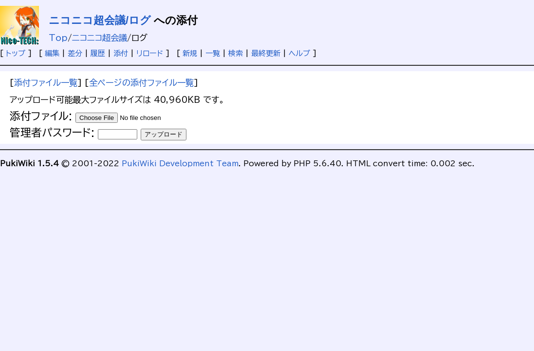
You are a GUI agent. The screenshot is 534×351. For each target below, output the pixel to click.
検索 (235, 53)
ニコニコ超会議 (99, 38)
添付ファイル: (41, 116)
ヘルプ (299, 53)
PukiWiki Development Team (180, 163)
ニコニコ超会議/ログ (100, 20)
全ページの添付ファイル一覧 (141, 82)
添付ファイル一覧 (45, 82)
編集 (52, 53)
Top (58, 38)
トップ (15, 53)
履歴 (98, 53)
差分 (75, 53)
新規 (190, 53)
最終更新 (265, 53)
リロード (149, 53)
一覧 (212, 53)
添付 (120, 53)
